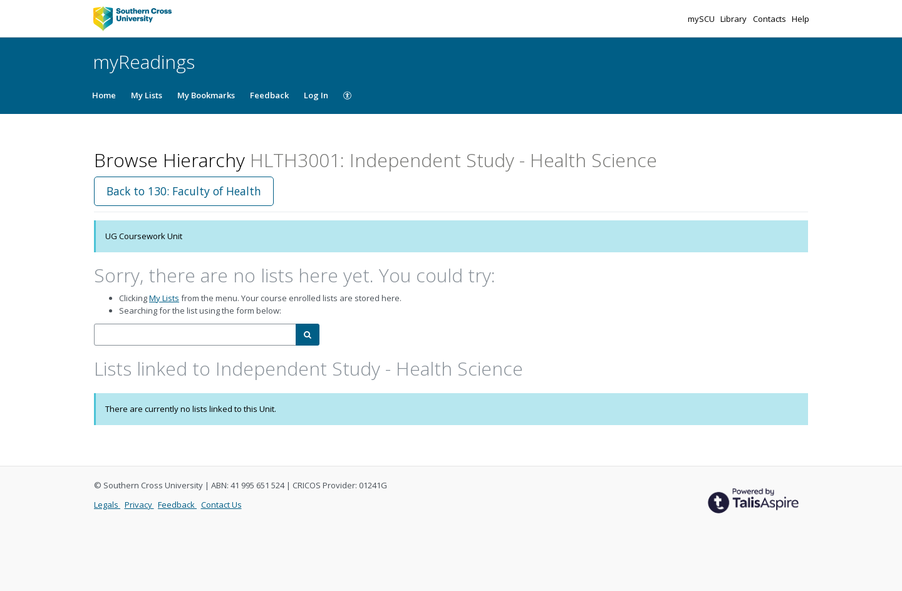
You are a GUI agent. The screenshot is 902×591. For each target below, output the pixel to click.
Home (104, 95)
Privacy (139, 504)
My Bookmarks (206, 95)
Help (800, 18)
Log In (316, 95)
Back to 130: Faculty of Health (183, 190)
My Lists (146, 95)
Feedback (269, 95)
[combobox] (195, 335)
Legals (107, 504)
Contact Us (221, 504)
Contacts (770, 18)
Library (734, 18)
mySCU (702, 18)
